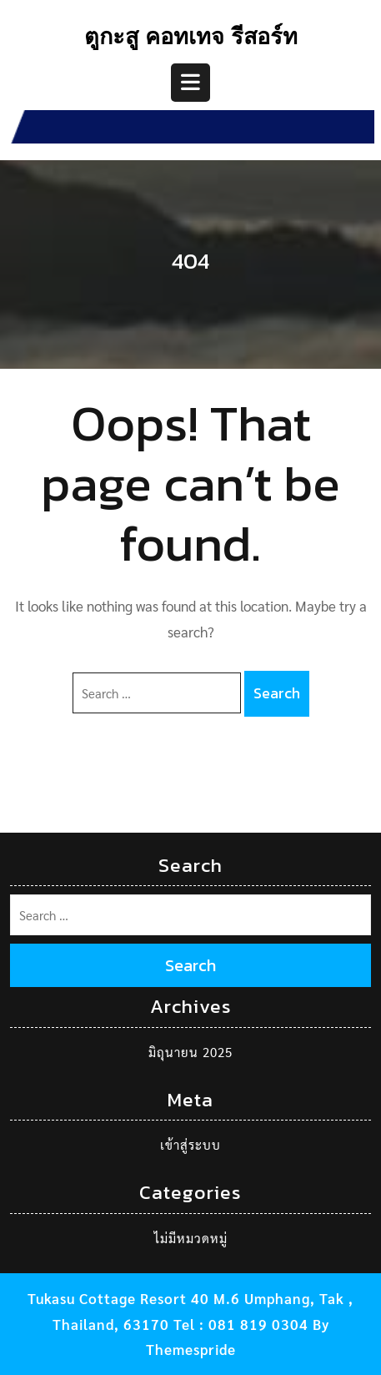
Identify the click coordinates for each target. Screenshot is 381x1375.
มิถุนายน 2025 (190, 1052)
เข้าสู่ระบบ (190, 1144)
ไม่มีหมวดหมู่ (191, 1238)
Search (276, 693)
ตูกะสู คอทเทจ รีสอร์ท (191, 39)
